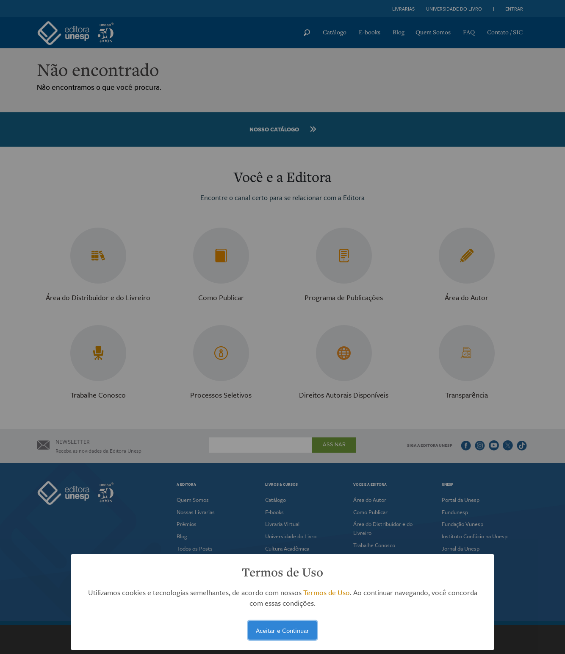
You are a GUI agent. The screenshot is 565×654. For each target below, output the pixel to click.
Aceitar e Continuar (282, 630)
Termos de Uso (326, 592)
